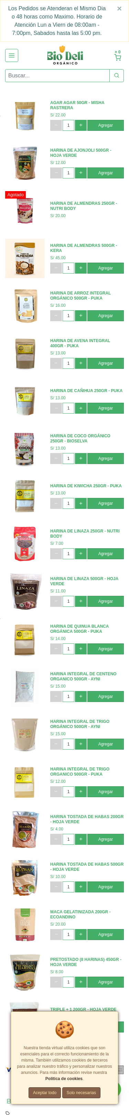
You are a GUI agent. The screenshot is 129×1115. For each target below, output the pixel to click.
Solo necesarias (81, 1092)
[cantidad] (68, 125)
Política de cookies (64, 1078)
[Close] (119, 8)
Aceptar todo (44, 1092)
